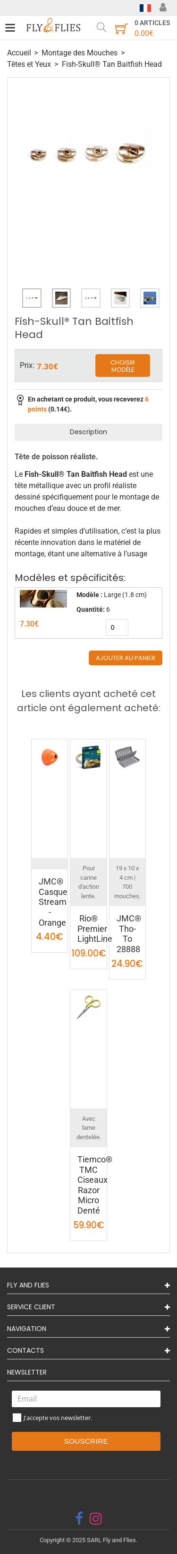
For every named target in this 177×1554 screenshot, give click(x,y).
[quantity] (117, 627)
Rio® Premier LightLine (94, 928)
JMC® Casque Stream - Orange (53, 901)
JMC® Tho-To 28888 (129, 933)
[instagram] (96, 1518)
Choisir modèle (122, 366)
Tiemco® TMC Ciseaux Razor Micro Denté (94, 1184)
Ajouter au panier (125, 657)
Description (88, 432)
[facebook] (79, 1518)
